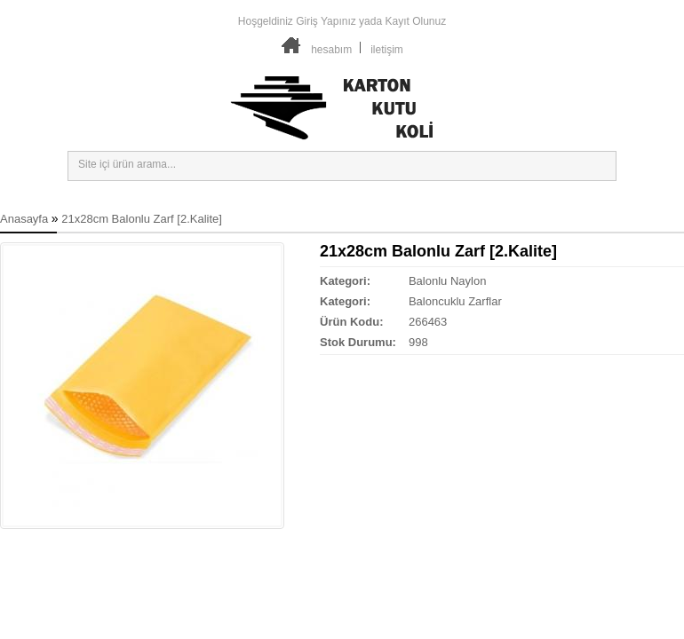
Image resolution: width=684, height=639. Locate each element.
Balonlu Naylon (447, 281)
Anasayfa (24, 218)
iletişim (386, 49)
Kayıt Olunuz (415, 21)
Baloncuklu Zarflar (455, 301)
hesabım (331, 49)
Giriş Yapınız (326, 21)
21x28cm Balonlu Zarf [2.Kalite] (141, 218)
